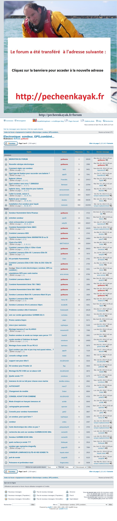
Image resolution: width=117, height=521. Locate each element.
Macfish (101, 190)
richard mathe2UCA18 (101, 196)
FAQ (98, 121)
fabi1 (64, 169)
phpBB (49, 507)
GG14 (101, 270)
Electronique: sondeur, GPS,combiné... (46, 132)
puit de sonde (14, 458)
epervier (101, 387)
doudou (64, 200)
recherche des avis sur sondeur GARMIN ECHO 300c (30, 432)
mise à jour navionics (17, 325)
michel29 (64, 432)
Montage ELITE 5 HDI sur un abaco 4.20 (25, 371)
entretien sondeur (16, 218)
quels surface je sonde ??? (20, 442)
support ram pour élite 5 (18, 361)
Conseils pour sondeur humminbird (23, 412)
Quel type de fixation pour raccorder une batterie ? (29, 173)
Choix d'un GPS (15, 242)
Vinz (101, 331)
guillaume (24, 139)
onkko (64, 422)
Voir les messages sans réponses (15, 129)
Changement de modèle (18, 391)
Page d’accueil (71, 121)
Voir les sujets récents (35, 129)
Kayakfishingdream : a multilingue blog (48, 121)
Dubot (101, 244)
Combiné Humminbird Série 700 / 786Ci (25, 284)
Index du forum (9, 132)
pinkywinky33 (64, 427)
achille (64, 401)
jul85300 (101, 367)
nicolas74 (101, 448)
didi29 (101, 185)
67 (29, 206)
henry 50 (64, 300)
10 (26, 244)
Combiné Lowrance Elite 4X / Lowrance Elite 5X (28, 253)
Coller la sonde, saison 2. (19, 194)
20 (29, 201)
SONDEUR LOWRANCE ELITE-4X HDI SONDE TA (28, 452)
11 (29, 244)
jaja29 (64, 174)
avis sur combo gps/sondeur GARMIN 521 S (26, 315)
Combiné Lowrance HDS (19, 233)
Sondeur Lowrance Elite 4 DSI (21, 299)
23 (25, 196)
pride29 (101, 397)
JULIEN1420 (64, 361)
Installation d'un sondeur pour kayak (24, 204)
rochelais (64, 315)
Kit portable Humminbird (19, 259)
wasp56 (101, 254)
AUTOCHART (14, 386)
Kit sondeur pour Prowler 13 (20, 366)
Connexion (8, 121)
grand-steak (101, 346)
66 (27, 206)
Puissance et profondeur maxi (21, 463)
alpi (101, 214)
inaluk (64, 356)
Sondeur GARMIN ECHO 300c (21, 437)
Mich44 (101, 351)
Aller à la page (94, 143)
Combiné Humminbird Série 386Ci (22, 227)
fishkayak (64, 442)
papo (64, 320)
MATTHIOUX (64, 243)
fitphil (101, 306)
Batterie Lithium (15, 179)
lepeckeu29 (101, 170)
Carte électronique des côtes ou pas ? (24, 427)
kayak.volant (64, 452)
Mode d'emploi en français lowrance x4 (24, 402)
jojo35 (64, 218)
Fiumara (101, 341)
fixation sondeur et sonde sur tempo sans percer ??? (30, 335)
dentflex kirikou (64, 381)
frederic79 (101, 300)
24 (27, 196)
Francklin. (64, 179)
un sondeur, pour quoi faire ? (20, 417)
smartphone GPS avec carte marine (23, 273)
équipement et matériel (23, 132)
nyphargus (64, 325)
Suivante (110, 143)
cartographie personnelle (19, 407)
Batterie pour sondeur (18, 199)
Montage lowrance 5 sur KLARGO (22, 329)
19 (27, 201)
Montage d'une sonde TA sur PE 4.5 (23, 346)
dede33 (101, 280)
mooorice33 (64, 330)
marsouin (64, 205)
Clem (64, 259)
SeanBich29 (101, 175)
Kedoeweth (64, 310)
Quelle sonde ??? (16, 376)
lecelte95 (64, 305)
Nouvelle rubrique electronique (21, 164)
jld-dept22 (101, 259)
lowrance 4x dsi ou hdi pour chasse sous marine (28, 381)
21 (27, 224)
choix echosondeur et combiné (21, 222)
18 (25, 201)
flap (64, 366)
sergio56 (64, 457)
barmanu (64, 345)
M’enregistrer (20, 121)
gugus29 (64, 447)
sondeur (12, 422)
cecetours (101, 249)
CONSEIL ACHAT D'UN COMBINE (22, 396)
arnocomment (64, 190)
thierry (101, 201)
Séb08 (101, 372)
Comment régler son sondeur (21, 168)
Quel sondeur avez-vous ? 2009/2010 (24, 184)
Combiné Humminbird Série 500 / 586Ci (25, 290)
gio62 (64, 412)
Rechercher (108, 121)
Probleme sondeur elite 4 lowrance (23, 310)
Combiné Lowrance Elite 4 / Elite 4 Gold (25, 248)
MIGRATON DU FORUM (18, 159)
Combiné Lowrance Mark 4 (19, 279)
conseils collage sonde (18, 356)
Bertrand (17, 139)
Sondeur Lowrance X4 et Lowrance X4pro (25, 305)
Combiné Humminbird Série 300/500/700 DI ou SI (28, 237)
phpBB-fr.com (63, 509)
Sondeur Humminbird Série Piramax (23, 213)
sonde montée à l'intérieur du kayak (23, 339)
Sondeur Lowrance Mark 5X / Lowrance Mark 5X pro (30, 295)
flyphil (101, 180)
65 (25, 206)
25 (29, 196)
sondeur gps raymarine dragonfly (22, 446)
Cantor (101, 265)
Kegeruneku (64, 462)
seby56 (64, 223)
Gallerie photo (87, 121)
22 (29, 224)
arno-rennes (64, 274)
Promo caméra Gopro (17, 320)
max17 (64, 386)
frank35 (64, 335)
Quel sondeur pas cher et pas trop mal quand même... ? (31, 350)
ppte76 (101, 239)
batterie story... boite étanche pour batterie (26, 189)
